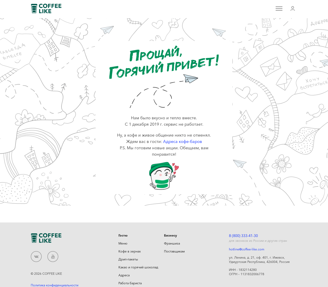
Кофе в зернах (129, 251)
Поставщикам (174, 251)
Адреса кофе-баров (182, 141)
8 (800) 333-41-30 (243, 235)
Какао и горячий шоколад (138, 267)
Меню (122, 243)
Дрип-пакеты (128, 259)
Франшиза (172, 243)
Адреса (124, 275)
